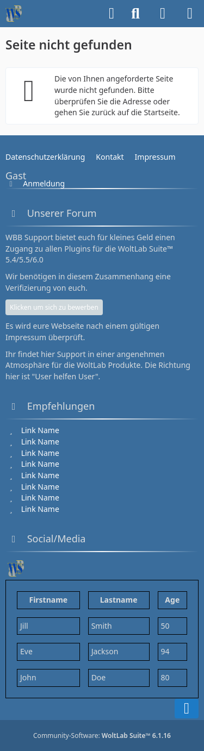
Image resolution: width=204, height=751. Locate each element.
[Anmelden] (163, 13)
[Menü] (190, 13)
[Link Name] (38, 430)
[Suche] (135, 13)
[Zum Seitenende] (187, 708)
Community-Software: (102, 735)
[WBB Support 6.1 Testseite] (13, 13)
